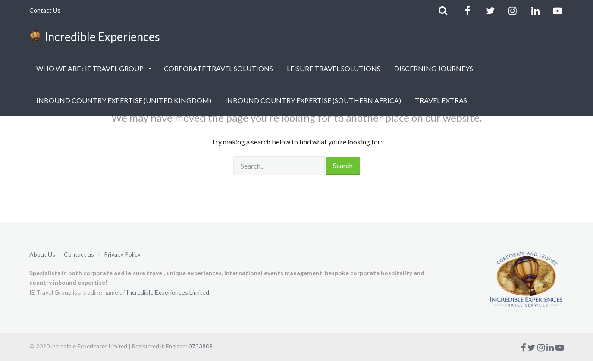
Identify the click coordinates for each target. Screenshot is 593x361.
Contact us (79, 254)
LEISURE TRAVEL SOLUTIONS (333, 68)
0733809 (200, 346)
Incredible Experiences (94, 38)
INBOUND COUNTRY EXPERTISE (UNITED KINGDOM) (123, 100)
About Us (42, 254)
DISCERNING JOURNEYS (433, 68)
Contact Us (44, 10)
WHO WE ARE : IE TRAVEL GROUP (90, 68)
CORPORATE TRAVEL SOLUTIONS (218, 68)
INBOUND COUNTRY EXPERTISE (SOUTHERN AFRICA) (313, 100)
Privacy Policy (122, 254)
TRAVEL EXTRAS (441, 100)
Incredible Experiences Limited (167, 292)
